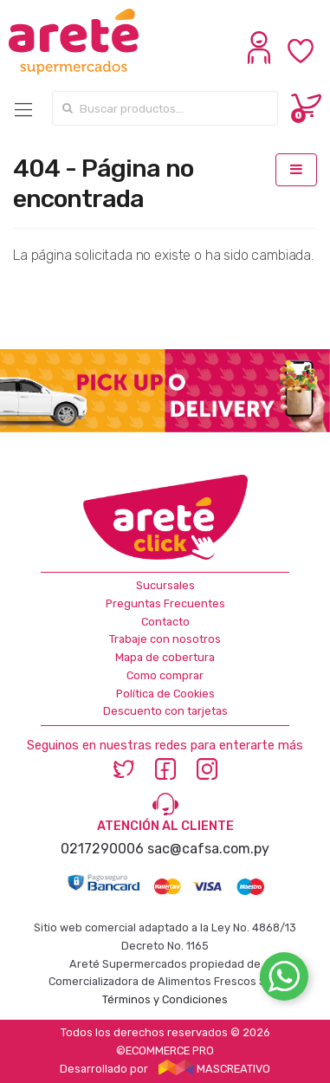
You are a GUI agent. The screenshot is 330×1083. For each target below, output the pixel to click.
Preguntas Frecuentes (165, 603)
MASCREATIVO (215, 1068)
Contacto (165, 621)
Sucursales (165, 585)
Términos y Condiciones (165, 999)
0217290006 (102, 848)
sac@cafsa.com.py (208, 848)
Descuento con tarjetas (165, 710)
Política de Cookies (165, 693)
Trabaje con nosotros (165, 638)
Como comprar (165, 675)
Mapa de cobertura (165, 657)
